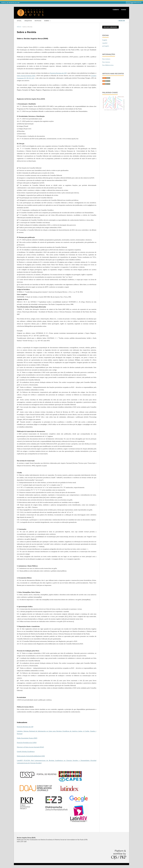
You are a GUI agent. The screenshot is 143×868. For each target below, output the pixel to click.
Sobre (46, 20)
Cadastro (116, 9)
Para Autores (106, 62)
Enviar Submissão (110, 27)
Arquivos (28, 20)
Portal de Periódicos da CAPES (26, 742)
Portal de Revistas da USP (58, 73)
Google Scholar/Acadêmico (26, 751)
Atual (19, 20)
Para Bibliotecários (108, 65)
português (105, 46)
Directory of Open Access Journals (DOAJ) (30, 747)
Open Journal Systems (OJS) (26, 75)
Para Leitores (106, 59)
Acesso (123, 9)
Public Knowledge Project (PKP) (27, 738)
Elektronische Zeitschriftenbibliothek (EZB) (31, 756)
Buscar (121, 20)
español (104, 43)
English (104, 40)
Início (19, 27)
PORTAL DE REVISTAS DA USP (10, 2)
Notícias (38, 20)
